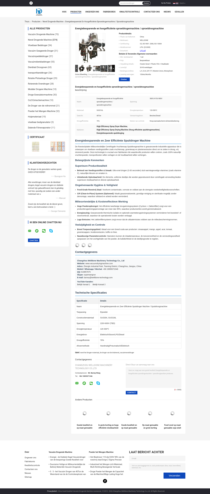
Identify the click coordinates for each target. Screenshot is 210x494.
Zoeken (146, 3)
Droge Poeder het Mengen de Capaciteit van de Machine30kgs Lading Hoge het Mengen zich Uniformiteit (107, 473)
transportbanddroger (38, 72)
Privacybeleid (52, 491)
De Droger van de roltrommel (41, 105)
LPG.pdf (143, 51)
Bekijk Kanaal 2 (99, 284)
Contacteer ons (152, 12)
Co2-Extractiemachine (38, 100)
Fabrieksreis (109, 12)
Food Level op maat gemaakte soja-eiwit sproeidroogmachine (172, 426)
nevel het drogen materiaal (89, 353)
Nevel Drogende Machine (53, 21)
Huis (64, 12)
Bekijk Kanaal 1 (83, 284)
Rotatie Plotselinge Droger (40, 78)
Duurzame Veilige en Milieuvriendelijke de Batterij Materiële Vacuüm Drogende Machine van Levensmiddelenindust (67, 466)
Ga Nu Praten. (166, 3)
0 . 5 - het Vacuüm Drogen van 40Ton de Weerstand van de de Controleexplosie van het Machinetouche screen (68, 473)
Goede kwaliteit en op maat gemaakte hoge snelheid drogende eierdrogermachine (85, 426)
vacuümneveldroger (127, 353)
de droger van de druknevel (109, 353)
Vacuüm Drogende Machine (41, 34)
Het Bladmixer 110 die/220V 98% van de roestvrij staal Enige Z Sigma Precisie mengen (107, 459)
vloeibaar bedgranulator (39, 122)
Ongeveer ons (92, 12)
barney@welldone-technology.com (98, 277)
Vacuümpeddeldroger (38, 56)
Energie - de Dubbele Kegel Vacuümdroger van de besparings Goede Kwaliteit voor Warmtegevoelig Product (67, 459)
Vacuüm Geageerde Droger (41, 51)
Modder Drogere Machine (40, 89)
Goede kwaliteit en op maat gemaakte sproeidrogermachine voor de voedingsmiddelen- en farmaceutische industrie (129, 426)
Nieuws (167, 12)
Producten (75, 12)
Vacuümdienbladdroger (39, 62)
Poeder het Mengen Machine (41, 111)
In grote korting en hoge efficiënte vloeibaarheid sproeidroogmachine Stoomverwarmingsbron (108, 426)
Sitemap (28, 477)
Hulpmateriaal (34, 116)
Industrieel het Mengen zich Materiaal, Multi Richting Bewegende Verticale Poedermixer (106, 466)
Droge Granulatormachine (40, 94)
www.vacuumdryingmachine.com (99, 263)
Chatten (124, 79)
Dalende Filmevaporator (39, 127)
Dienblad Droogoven (37, 67)
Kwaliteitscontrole (129, 12)
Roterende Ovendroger (38, 83)
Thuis (27, 21)
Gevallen (179, 12)
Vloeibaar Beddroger (37, 45)
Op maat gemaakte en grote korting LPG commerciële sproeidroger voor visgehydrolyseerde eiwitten (150, 426)
